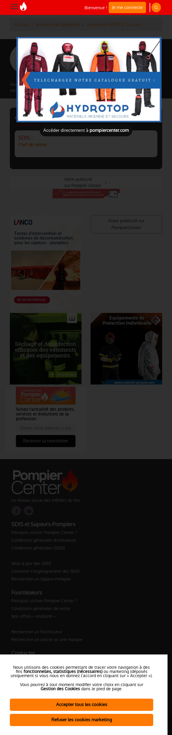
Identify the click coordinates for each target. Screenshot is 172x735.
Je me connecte (127, 7)
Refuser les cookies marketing (81, 720)
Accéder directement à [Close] (86, 130)
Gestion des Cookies (60, 689)
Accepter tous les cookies (81, 704)
